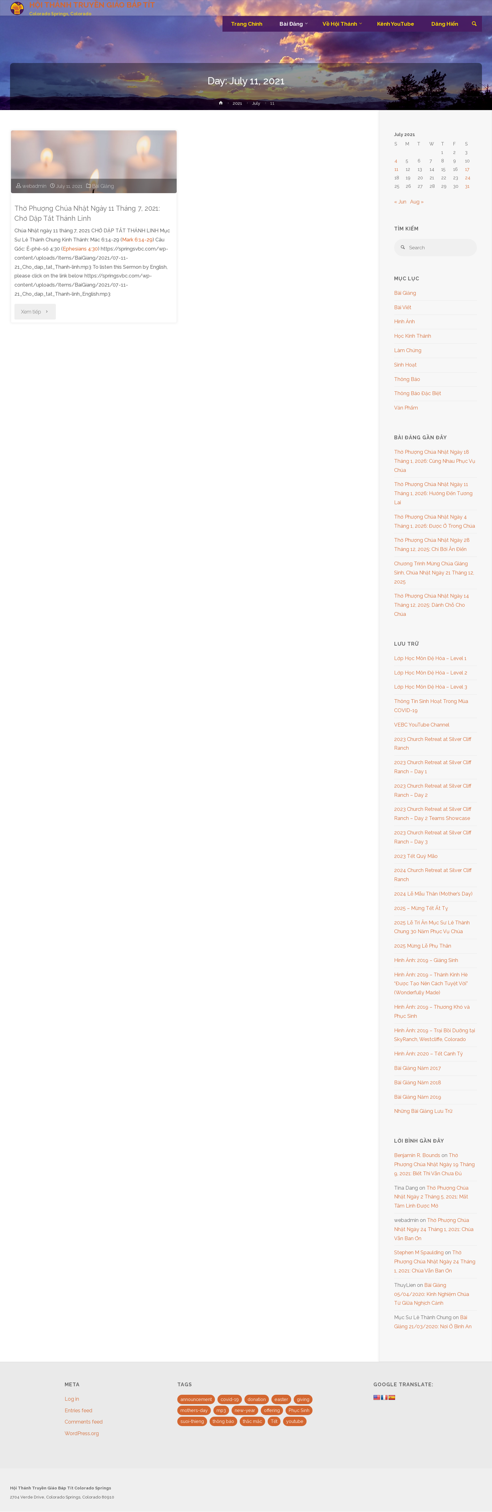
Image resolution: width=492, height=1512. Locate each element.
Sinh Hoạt (405, 365)
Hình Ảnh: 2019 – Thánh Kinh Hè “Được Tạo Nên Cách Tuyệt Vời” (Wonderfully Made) (431, 984)
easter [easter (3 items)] (281, 1399)
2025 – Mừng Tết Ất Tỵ (421, 909)
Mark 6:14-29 (137, 240)
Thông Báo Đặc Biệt (417, 394)
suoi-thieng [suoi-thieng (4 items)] (192, 1421)
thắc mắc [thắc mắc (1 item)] (252, 1421)
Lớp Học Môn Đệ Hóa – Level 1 (430, 659)
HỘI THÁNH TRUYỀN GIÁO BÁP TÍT (92, 4)
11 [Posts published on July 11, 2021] (396, 169)
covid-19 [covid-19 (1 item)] (230, 1399)
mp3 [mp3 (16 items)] (221, 1410)
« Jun (400, 202)
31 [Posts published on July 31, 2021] (467, 186)
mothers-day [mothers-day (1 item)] (194, 1410)
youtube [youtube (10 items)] (294, 1421)
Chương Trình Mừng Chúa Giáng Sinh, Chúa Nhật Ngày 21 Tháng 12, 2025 (434, 573)
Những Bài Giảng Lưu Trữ (423, 1112)
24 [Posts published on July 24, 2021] (467, 177)
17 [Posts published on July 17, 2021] (467, 169)
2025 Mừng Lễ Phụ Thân (422, 946)
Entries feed (78, 1411)
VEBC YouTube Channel (421, 725)
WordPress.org (82, 1434)
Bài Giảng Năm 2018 (417, 1083)
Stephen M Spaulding (419, 1253)
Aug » (417, 202)
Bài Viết (402, 308)
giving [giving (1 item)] (303, 1399)
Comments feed (84, 1422)
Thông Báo (407, 380)
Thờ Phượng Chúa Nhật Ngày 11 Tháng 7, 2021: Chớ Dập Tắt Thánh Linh (91, 213)
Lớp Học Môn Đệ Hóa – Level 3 (430, 687)
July (257, 103)
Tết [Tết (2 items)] (274, 1421)
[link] (474, 24)
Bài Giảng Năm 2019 (417, 1097)
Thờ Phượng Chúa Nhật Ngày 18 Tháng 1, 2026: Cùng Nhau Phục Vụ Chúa (434, 461)
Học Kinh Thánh (412, 337)
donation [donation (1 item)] (257, 1399)
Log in (72, 1399)
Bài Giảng (104, 186)
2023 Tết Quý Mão (416, 856)
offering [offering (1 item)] (272, 1410)
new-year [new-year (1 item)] (245, 1410)
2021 (238, 103)
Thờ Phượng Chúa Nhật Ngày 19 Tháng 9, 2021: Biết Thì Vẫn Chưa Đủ (434, 1165)
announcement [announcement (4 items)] (196, 1399)
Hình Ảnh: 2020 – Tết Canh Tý (428, 1054)
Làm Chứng (407, 351)
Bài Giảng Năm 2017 (417, 1069)
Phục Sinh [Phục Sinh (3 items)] (299, 1410)
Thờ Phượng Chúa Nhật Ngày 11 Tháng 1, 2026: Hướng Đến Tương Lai (433, 494)
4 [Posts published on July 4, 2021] (395, 160)
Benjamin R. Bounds (417, 1156)
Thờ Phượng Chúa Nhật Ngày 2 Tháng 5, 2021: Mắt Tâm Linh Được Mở (431, 1197)
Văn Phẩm (406, 408)
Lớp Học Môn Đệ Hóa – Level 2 (430, 673)
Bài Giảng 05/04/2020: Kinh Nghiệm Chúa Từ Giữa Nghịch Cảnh (431, 1294)
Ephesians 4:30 (80, 249)
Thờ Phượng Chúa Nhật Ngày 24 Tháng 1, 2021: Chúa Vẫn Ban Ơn (433, 1230)
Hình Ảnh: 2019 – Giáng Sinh (426, 961)
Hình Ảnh (404, 322)
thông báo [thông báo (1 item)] (223, 1421)
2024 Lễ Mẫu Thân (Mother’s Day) (433, 894)
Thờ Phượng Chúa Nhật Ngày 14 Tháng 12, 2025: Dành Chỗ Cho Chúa (431, 606)
